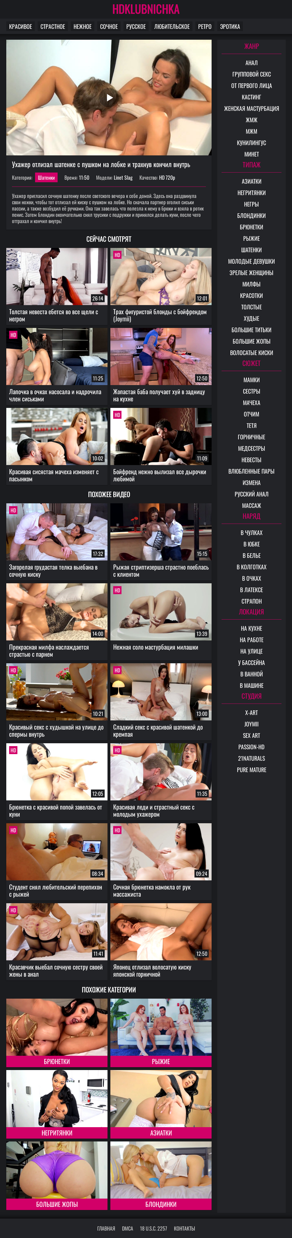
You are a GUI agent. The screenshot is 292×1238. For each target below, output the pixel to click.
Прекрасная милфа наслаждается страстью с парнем (49, 650)
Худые (251, 318)
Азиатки (161, 1132)
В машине (251, 685)
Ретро (205, 26)
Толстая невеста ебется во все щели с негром (53, 315)
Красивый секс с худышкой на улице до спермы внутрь (56, 730)
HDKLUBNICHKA (146, 8)
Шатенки (46, 177)
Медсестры (251, 448)
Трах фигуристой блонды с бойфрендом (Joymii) (160, 315)
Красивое (20, 26)
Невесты (251, 459)
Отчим (251, 414)
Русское (136, 26)
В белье (252, 555)
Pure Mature (251, 769)
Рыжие (161, 1061)
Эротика (230, 26)
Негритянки (57, 1132)
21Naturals (251, 758)
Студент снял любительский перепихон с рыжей (55, 890)
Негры (251, 204)
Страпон (252, 601)
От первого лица (251, 85)
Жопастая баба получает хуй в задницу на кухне (159, 395)
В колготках (252, 566)
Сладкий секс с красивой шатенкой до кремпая (158, 730)
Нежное (83, 26)
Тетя (252, 425)
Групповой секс (251, 74)
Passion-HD (251, 746)
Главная (106, 1228)
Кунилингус (251, 142)
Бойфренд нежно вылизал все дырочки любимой (159, 475)
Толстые (251, 307)
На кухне (251, 628)
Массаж (251, 505)
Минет (251, 154)
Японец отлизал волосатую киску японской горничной (152, 970)
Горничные (251, 436)
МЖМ (251, 131)
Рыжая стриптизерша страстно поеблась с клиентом (161, 570)
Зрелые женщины (251, 272)
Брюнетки (57, 1061)
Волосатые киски (251, 352)
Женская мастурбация (251, 108)
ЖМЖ (251, 119)
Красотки (251, 295)
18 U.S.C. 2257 (153, 1228)
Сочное (109, 26)
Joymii (251, 724)
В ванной (251, 674)
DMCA (127, 1228)
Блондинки (161, 1204)
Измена (252, 482)
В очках (251, 578)
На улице (251, 651)
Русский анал (252, 494)
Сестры (251, 391)
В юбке (252, 544)
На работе (251, 639)
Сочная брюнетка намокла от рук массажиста (151, 890)
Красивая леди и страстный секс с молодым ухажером (153, 810)
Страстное (52, 26)
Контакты (184, 1228)
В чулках (252, 532)
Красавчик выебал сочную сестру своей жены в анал (56, 970)
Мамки (252, 379)
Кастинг (251, 97)
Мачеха (251, 402)
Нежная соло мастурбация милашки (155, 646)
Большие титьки (251, 329)
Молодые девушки (251, 261)
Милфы (251, 284)
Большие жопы (57, 1204)
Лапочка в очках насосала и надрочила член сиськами (55, 395)
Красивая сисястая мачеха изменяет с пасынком (54, 475)
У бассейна (251, 662)
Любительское (172, 26)
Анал (252, 62)
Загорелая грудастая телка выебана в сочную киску (53, 570)
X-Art (251, 712)
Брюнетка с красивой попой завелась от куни (55, 810)
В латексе (251, 589)
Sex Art (251, 735)
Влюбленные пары (251, 471)
